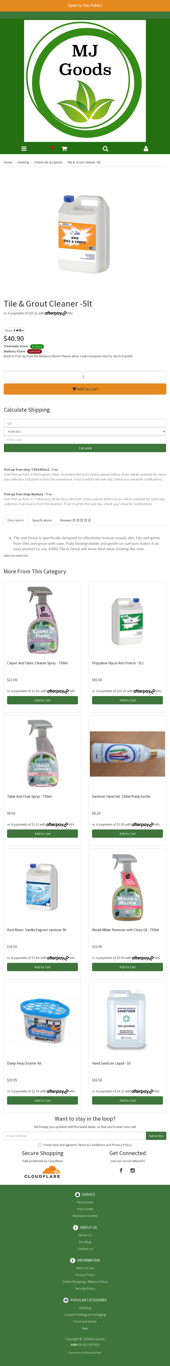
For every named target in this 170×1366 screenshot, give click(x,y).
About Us (85, 1235)
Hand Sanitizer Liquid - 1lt (111, 1063)
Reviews (75, 520)
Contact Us (85, 1248)
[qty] (85, 423)
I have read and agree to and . (85, 1145)
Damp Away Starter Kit (24, 1063)
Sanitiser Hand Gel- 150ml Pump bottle (121, 796)
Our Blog (85, 1242)
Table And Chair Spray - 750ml (29, 796)
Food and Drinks (85, 1321)
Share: (14, 330)
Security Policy (85, 1288)
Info (70, 313)
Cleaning (85, 1308)
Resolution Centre (85, 1216)
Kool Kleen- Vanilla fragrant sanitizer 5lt (36, 929)
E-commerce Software (81, 1352)
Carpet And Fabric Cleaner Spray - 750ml (37, 663)
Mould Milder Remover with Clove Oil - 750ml (125, 929)
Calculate (85, 448)
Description (16, 520)
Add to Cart (85, 389)
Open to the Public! (85, 5)
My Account (85, 1202)
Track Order (85, 1209)
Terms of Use (85, 1268)
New (85, 1328)
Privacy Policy (121, 1145)
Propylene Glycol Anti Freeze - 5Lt (118, 663)
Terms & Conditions (91, 1145)
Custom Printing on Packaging (85, 1314)
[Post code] (85, 440)
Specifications (42, 520)
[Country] (85, 431)
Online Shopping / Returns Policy (85, 1281)
